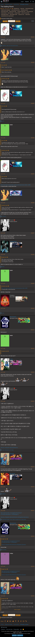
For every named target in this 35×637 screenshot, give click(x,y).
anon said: (4, 106)
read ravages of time (13, 14)
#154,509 (32, 283)
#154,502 (32, 62)
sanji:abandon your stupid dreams (7, 15)
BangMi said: (4, 257)
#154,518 (32, 536)
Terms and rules (9, 629)
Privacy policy (16, 629)
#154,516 (32, 486)
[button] (1, 1)
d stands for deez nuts (21, 11)
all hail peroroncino (24, 10)
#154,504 (32, 137)
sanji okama (27, 14)
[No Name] (12, 473)
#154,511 (32, 329)
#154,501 (32, 37)
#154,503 (32, 103)
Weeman (12, 453)
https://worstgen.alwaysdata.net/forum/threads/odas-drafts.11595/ (15, 184)
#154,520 (32, 595)
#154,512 (32, 348)
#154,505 (32, 173)
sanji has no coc (21, 14)
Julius (11, 359)
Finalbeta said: (4, 351)
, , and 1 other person (14, 519)
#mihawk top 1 (16, 8)
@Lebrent (26, 517)
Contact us (3, 629)
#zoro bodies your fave (15, 10)
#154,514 (32, 401)
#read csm (22, 8)
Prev (5, 21)
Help (21, 629)
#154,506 (32, 202)
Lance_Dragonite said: (6, 70)
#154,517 (32, 510)
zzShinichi (12, 24)
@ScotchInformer (14, 447)
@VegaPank (21, 517)
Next (18, 21)
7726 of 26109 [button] (11, 21)
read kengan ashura (4, 14)
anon (11, 49)
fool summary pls (30, 11)
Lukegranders (13, 241)
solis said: (3, 65)
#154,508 (32, 254)
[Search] (33, 1)
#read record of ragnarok (5, 10)
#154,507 (32, 233)
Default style (4, 627)
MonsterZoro (13, 316)
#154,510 (32, 308)
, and (10, 45)
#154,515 (32, 466)
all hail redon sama (4, 11)
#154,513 (32, 372)
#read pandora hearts (29, 8)
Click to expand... (17, 609)
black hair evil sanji (12, 11)
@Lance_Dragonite (5, 447)
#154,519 (32, 566)
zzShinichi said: (5, 78)
